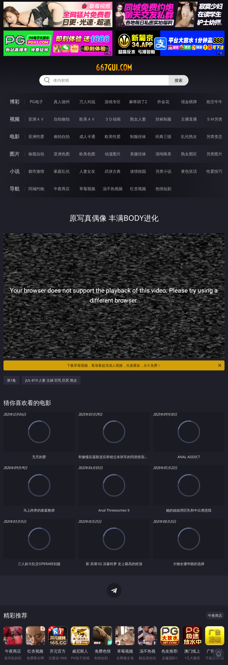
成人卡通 (87, 136)
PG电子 (36, 101)
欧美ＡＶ (87, 119)
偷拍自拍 (62, 136)
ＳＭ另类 (214, 119)
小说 (15, 171)
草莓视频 (87, 188)
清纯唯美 (163, 154)
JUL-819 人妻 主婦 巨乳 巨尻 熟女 (51, 380)
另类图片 (214, 154)
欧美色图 (87, 154)
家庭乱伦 (62, 171)
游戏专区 (113, 101)
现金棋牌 (189, 101)
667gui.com (114, 68)
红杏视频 (138, 188)
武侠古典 (113, 171)
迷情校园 (138, 171)
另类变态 (214, 136)
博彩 (15, 101)
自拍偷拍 (62, 119)
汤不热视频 (113, 188)
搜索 (178, 80)
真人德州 (62, 101)
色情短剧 (163, 188)
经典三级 (163, 136)
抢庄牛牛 (214, 101)
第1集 (11, 380)
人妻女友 (87, 171)
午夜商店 (62, 188)
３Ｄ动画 (113, 119)
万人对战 (87, 101)
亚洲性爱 (36, 136)
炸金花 (163, 101)
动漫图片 (113, 154)
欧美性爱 (113, 136)
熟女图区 (189, 154)
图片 (15, 153)
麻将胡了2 (138, 101)
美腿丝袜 (138, 154)
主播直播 (189, 119)
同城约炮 (36, 188)
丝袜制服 (163, 119)
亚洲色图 (62, 154)
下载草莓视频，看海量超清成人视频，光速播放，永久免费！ (144, 365)
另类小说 (163, 171)
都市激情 (36, 171)
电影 (15, 136)
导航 (15, 188)
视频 (15, 119)
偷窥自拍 (36, 154)
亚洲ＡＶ (36, 119)
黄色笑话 (189, 171)
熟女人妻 (138, 119)
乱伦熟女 (189, 136)
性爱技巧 (214, 171)
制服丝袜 (138, 136)
